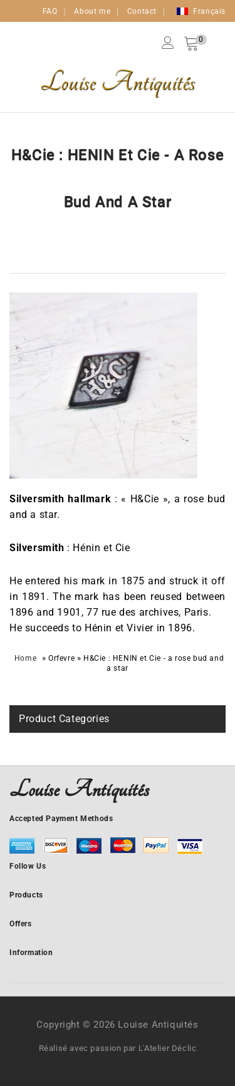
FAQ (50, 11)
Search (210, 42)
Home (25, 658)
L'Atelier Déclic (167, 1048)
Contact (142, 11)
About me (92, 11)
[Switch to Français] (201, 11)
